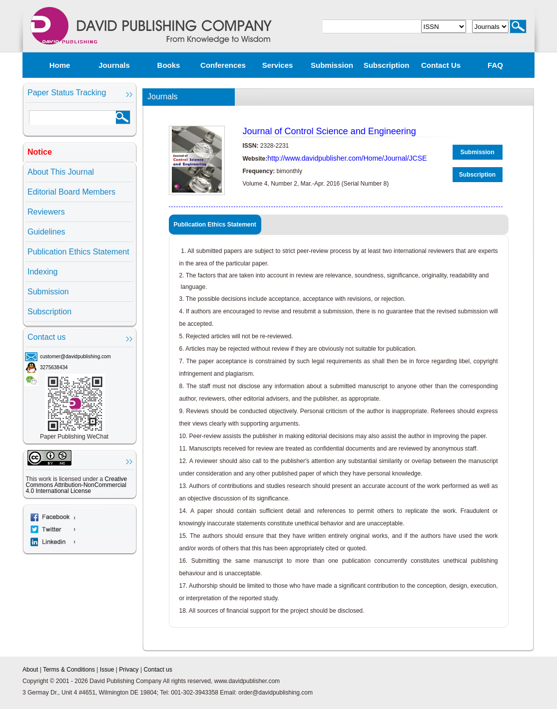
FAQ (495, 65)
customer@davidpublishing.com (75, 356)
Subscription (387, 65)
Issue (107, 669)
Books (168, 65)
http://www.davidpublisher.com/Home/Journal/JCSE (347, 158)
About (30, 669)
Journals (114, 65)
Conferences (223, 65)
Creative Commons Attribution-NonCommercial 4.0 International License (76, 484)
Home (59, 65)
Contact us (441, 65)
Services (277, 65)
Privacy (128, 669)
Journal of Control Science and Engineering (329, 131)
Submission (332, 65)
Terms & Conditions (69, 669)
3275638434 (54, 367)
